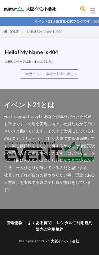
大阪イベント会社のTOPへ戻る (49, 74)
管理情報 (14, 222)
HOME (14, 32)
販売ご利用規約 (49, 229)
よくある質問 (39, 222)
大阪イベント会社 (65, 241)
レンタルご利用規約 (74, 222)
